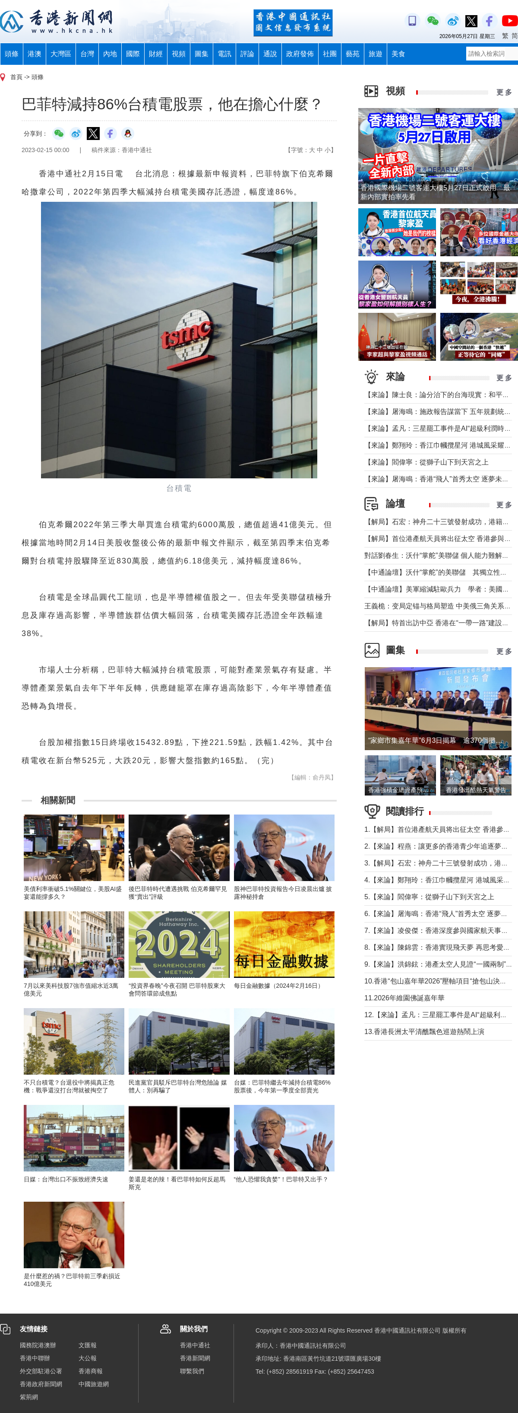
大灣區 (61, 53)
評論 (247, 53)
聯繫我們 (192, 1371)
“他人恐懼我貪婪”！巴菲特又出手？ (281, 1179)
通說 (270, 53)
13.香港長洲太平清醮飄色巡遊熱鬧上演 (424, 1031)
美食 (398, 53)
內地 (110, 53)
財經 (156, 53)
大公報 (88, 1358)
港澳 (34, 53)
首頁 (16, 76)
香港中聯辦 (35, 1358)
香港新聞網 (195, 1358)
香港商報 (91, 1371)
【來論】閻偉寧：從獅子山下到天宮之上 (426, 462)
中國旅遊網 (94, 1384)
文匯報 (88, 1345)
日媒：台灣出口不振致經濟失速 (66, 1179)
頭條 (12, 53)
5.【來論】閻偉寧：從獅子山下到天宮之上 (429, 897)
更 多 (504, 92)
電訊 (224, 53)
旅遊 (375, 53)
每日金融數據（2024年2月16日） (279, 985)
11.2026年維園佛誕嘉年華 (404, 998)
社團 (330, 53)
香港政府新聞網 (41, 1384)
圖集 (201, 53)
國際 (133, 53)
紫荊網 (29, 1397)
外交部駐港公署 (41, 1371)
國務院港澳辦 (38, 1345)
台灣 (87, 53)
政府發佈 (300, 53)
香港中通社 (195, 1345)
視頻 (179, 53)
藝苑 (353, 53)
